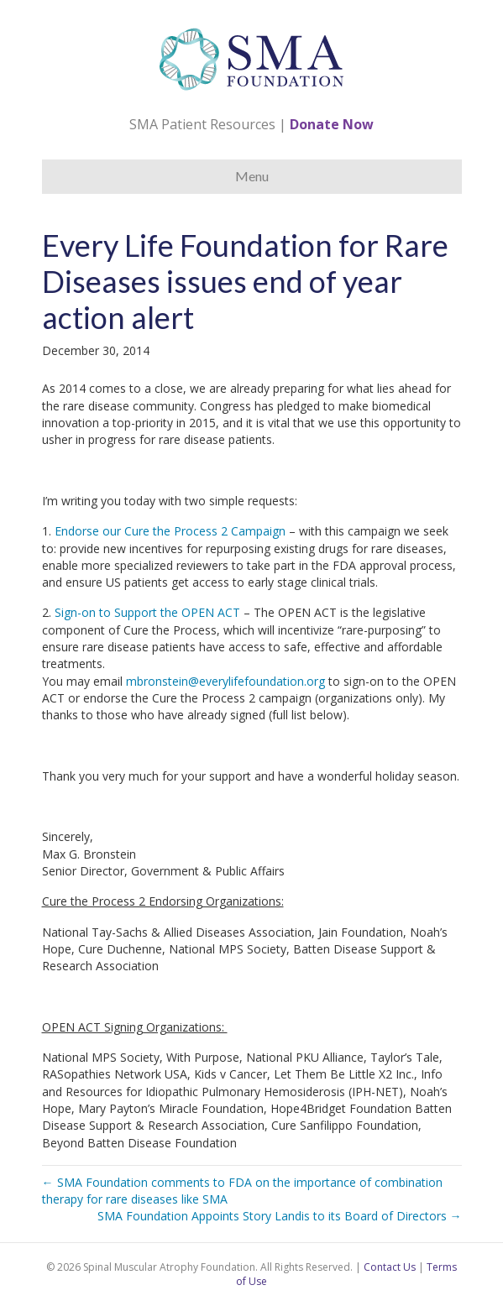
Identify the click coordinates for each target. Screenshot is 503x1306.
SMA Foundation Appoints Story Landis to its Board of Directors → (279, 1216)
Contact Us (390, 1267)
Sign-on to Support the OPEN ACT (147, 612)
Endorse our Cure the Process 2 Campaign (170, 531)
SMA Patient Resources (202, 124)
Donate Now (332, 124)
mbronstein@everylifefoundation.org (225, 681)
